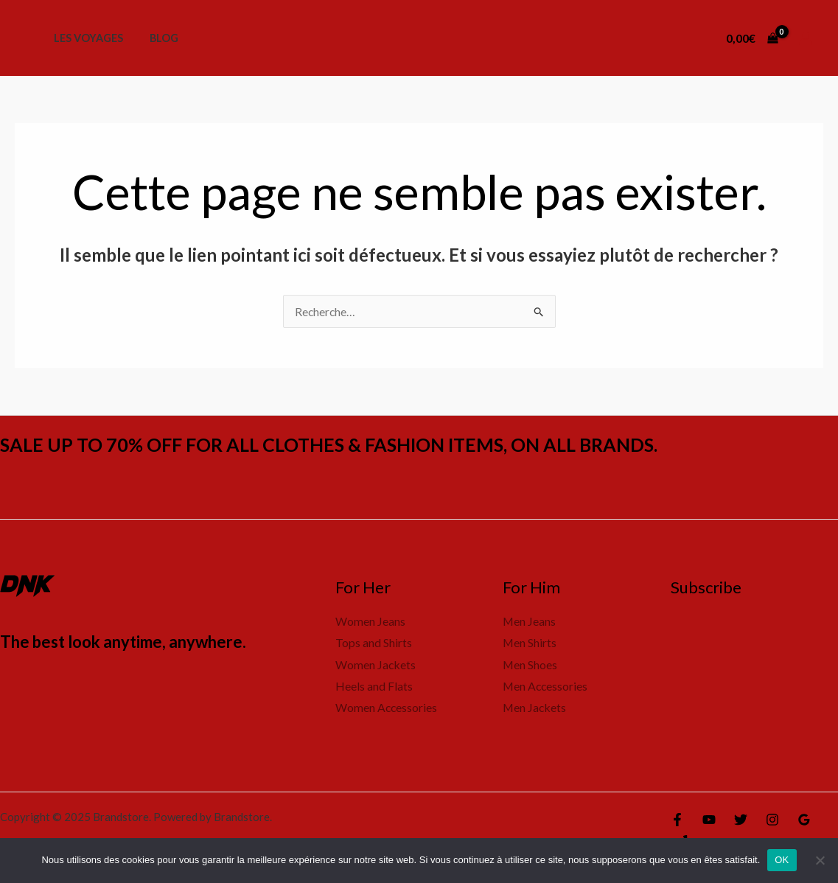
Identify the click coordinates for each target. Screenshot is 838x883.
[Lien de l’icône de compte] (805, 38)
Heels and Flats (374, 687)
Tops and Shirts (373, 643)
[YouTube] (709, 821)
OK (782, 859)
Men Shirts (530, 643)
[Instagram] (772, 821)
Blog (156, 38)
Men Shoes (530, 664)
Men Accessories (546, 687)
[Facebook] (677, 821)
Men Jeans (529, 621)
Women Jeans (370, 621)
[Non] (819, 860)
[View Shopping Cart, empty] (751, 38)
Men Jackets (535, 709)
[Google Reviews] (804, 821)
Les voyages (85, 38)
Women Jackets (375, 664)
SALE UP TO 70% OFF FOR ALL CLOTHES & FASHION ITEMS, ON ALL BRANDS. (342, 444)
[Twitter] (740, 821)
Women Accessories (387, 709)
